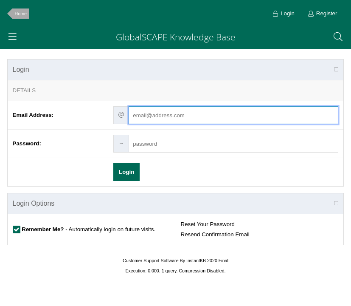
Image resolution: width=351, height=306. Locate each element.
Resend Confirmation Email (215, 234)
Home (21, 13)
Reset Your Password (208, 224)
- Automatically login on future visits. (88, 229)
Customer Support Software (151, 260)
